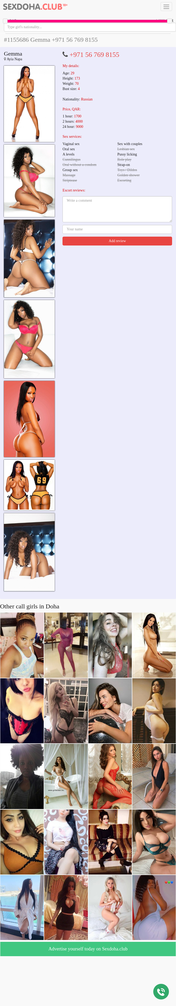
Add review (117, 241)
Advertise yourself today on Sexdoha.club (87, 948)
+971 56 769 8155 (94, 54)
